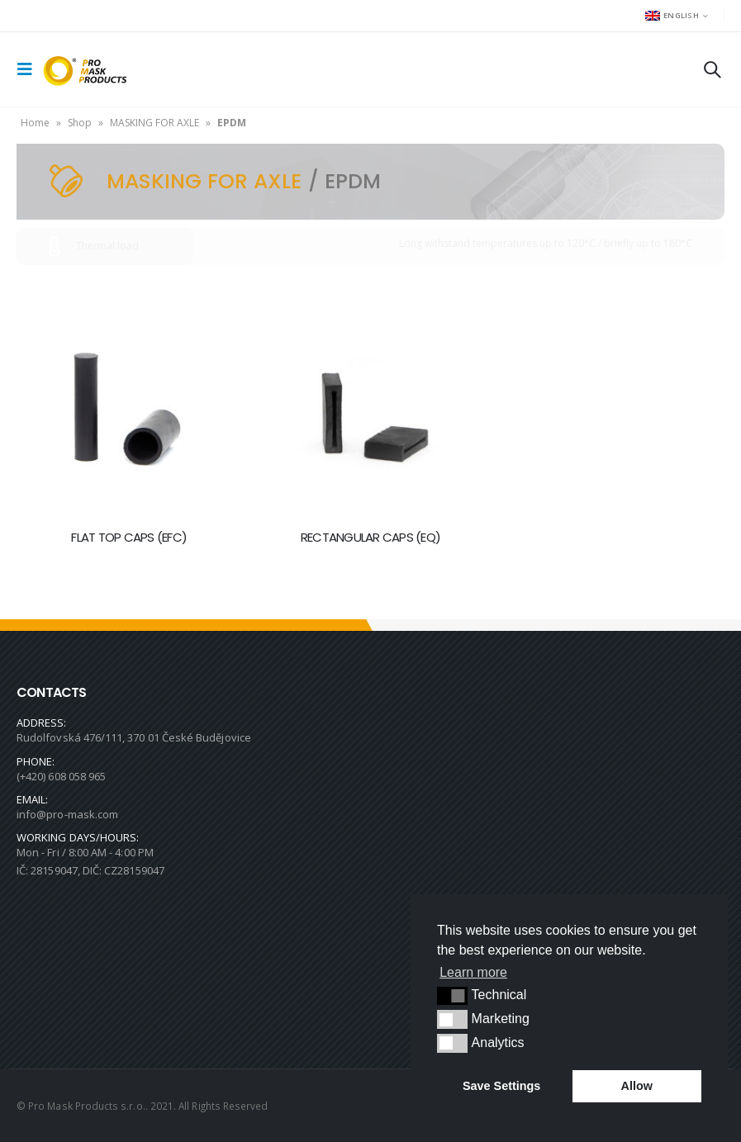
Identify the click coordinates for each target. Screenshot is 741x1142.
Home (35, 123)
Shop (80, 123)
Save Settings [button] (501, 1085)
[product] (129, 403)
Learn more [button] (473, 972)
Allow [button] (637, 1085)
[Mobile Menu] (30, 69)
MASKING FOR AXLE (154, 123)
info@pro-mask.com (67, 814)
